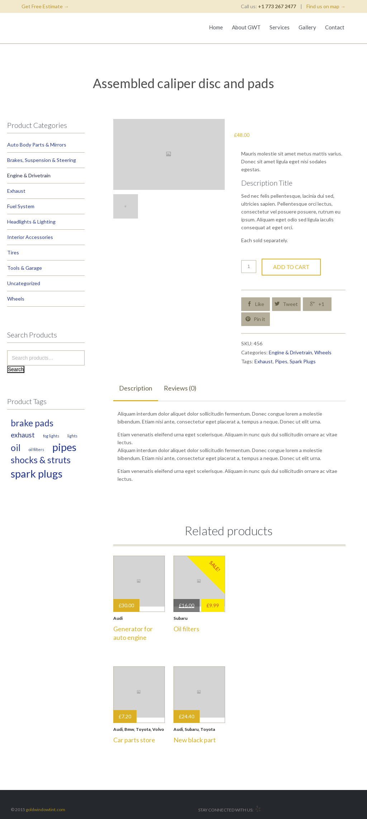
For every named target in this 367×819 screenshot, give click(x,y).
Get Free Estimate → (45, 6)
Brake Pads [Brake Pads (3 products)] (32, 423)
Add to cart (291, 267)
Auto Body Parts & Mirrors (36, 145)
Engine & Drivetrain (29, 175)
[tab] (135, 388)
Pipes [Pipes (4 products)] (64, 447)
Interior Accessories (30, 237)
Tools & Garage (24, 268)
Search (16, 369)
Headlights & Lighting (31, 222)
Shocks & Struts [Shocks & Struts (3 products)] (41, 460)
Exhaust (16, 191)
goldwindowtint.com (45, 809)
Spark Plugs (303, 361)
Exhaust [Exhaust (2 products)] (23, 435)
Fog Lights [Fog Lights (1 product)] (51, 436)
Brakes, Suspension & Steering (41, 160)
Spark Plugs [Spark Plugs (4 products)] (36, 473)
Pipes (281, 361)
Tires (13, 252)
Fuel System (20, 206)
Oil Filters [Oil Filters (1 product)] (36, 449)
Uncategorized (23, 283)
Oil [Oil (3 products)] (15, 447)
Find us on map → (325, 6)
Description (135, 388)
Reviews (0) (180, 388)
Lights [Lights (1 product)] (72, 436)
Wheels (15, 299)
